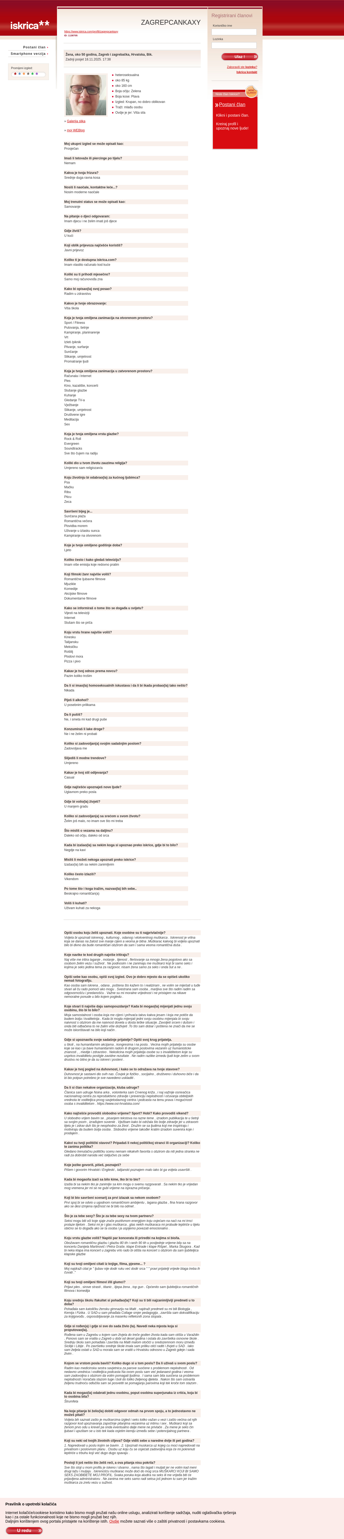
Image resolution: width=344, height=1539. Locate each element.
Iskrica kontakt (246, 72)
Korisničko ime (222, 25)
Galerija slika (76, 121)
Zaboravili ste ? (242, 67)
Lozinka (218, 39)
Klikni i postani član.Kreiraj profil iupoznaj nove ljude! (232, 121)
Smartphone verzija (28, 54)
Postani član (34, 47)
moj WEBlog (76, 130)
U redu (24, 1530)
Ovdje (114, 1521)
